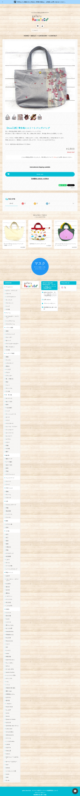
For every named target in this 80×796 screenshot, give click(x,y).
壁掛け (8, 362)
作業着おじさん (10, 690)
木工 (7, 533)
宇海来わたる (10, 630)
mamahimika (9, 627)
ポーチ (8, 413)
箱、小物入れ (10, 375)
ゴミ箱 (8, 387)
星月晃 (8, 696)
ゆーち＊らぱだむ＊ (11, 757)
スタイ (8, 438)
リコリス (8, 608)
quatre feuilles (10, 668)
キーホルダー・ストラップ (12, 313)
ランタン (8, 356)
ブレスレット (10, 299)
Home (26, 32)
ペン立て (8, 365)
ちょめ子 (8, 706)
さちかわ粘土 (10, 728)
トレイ (8, 381)
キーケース (9, 394)
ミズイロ (8, 618)
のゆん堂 (8, 746)
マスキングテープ (11, 501)
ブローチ (8, 289)
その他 (8, 305)
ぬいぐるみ (9, 397)
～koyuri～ (9, 699)
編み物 (7, 451)
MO (7, 643)
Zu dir (7, 776)
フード (8, 480)
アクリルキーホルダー (12, 339)
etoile (7, 770)
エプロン (8, 435)
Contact (53, 32)
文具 (7, 497)
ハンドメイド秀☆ (11, 671)
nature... (8, 750)
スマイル (8, 734)
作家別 (7, 605)
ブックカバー (10, 426)
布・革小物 (9, 391)
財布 (7, 400)
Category (42, 32)
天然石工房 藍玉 (10, 684)
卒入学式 (8, 598)
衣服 (7, 441)
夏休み (8, 589)
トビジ (8, 640)
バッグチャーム (10, 317)
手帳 (7, 504)
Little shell (9, 725)
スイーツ (8, 477)
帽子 (7, 447)
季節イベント (9, 568)
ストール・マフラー (11, 422)
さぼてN (8, 743)
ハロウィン (9, 592)
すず (7, 761)
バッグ (8, 407)
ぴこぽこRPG (10, 665)
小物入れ (8, 543)
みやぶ (8, 662)
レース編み (9, 458)
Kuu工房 (8, 634)
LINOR (8, 740)
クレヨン (8, 513)
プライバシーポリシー (49, 299)
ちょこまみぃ (10, 659)
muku (7, 649)
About (33, 32)
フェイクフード (10, 474)
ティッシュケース (11, 410)
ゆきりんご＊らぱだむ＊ (12, 754)
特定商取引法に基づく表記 (50, 304)
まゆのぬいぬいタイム (12, 721)
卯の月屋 (8, 612)
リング (8, 302)
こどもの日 (9, 601)
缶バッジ (8, 336)
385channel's (10, 731)
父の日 (8, 586)
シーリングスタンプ (11, 565)
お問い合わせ (47, 295)
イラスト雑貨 (9, 323)
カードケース (10, 429)
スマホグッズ (10, 549)
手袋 (7, 467)
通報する (73, 183)
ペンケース (9, 510)
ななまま (8, 718)
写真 (7, 546)
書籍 (7, 517)
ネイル (8, 558)
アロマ (8, 368)
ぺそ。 (8, 677)
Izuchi (8, 615)
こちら (55, 153)
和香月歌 (8, 652)
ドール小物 (9, 562)
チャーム (8, 309)
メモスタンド (10, 359)
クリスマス (9, 595)
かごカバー (9, 432)
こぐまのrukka (10, 737)
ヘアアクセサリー (11, 293)
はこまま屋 (9, 624)
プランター (9, 371)
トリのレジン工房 (11, 767)
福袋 (7, 540)
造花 (7, 537)
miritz (7, 709)
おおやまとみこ (10, 655)
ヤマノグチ (9, 674)
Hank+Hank (9, 703)
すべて (11, 199)
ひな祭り (8, 579)
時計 (7, 378)
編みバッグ (9, 454)
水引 (7, 530)
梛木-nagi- (9, 687)
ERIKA (8, 764)
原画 (7, 327)
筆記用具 (8, 507)
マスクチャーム (10, 320)
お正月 (8, 572)
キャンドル (9, 384)
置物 (7, 353)
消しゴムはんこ (10, 343)
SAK (7, 773)
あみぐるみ (9, 461)
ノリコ (8, 681)
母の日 (8, 583)
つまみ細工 (9, 404)
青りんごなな (10, 621)
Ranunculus (9, 637)
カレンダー (9, 333)
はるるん (8, 693)
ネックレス (9, 296)
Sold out (40, 170)
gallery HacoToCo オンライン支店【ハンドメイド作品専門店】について (50, 290)
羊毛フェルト (9, 484)
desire (8, 712)
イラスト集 (9, 520)
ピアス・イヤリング (11, 286)
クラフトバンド (10, 470)
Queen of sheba (10, 715)
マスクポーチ (10, 419)
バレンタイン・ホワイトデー (12, 576)
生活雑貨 (8, 552)
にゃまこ (8, 646)
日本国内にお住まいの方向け (40, 175)
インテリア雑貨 (10, 349)
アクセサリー (9, 283)
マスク (8, 416)
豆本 (7, 523)
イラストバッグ (10, 330)
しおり (8, 555)
